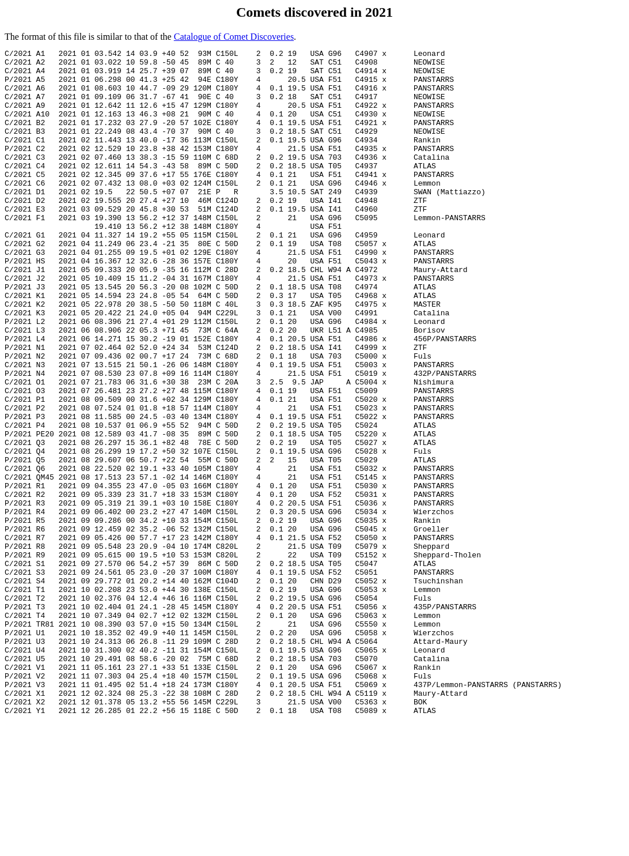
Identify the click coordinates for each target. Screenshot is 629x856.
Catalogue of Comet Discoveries (234, 37)
